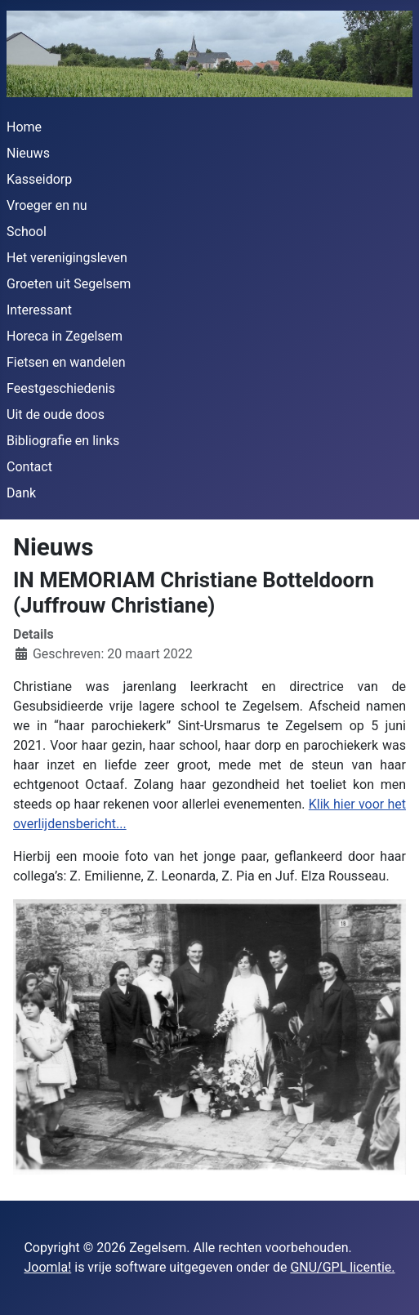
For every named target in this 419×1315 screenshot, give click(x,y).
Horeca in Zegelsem (65, 336)
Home (24, 127)
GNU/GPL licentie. (342, 1267)
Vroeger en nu (47, 205)
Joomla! (47, 1267)
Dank (21, 493)
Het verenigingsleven (67, 257)
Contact (29, 467)
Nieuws (28, 153)
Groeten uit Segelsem (69, 284)
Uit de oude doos (56, 414)
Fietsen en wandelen (66, 362)
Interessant (39, 310)
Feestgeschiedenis (61, 388)
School (27, 231)
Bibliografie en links (63, 440)
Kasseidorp (39, 179)
